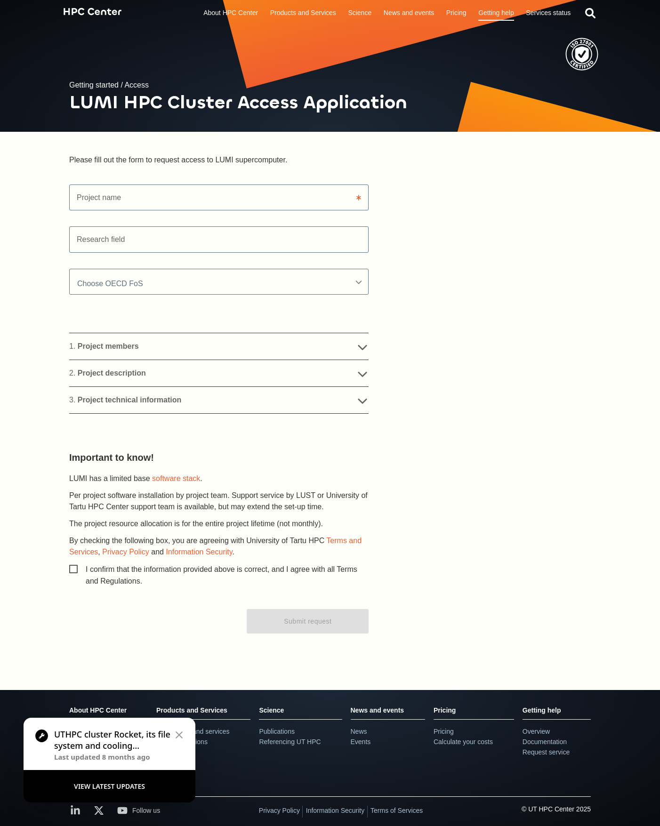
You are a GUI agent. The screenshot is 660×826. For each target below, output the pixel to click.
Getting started (95, 85)
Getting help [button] (496, 12)
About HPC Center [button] (230, 12)
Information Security (199, 552)
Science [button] (359, 12)
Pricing (445, 710)
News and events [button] (409, 12)
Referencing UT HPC (290, 742)
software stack (176, 478)
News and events (377, 710)
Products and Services (191, 710)
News (359, 731)
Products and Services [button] (303, 12)
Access (136, 85)
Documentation (545, 742)
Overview (536, 731)
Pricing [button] (456, 12)
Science (271, 710)
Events (361, 742)
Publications (277, 731)
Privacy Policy (125, 552)
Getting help (542, 710)
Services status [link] (548, 12)
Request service (546, 752)
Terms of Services (396, 810)
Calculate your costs (463, 742)
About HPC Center (98, 710)
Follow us (138, 810)
